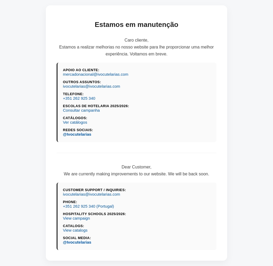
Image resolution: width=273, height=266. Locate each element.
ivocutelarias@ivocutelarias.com (91, 86)
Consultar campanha (81, 110)
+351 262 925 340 (79, 98)
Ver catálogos (75, 122)
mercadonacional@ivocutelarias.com (95, 74)
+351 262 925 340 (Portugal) (88, 206)
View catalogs (75, 230)
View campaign (76, 218)
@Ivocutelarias (77, 134)
